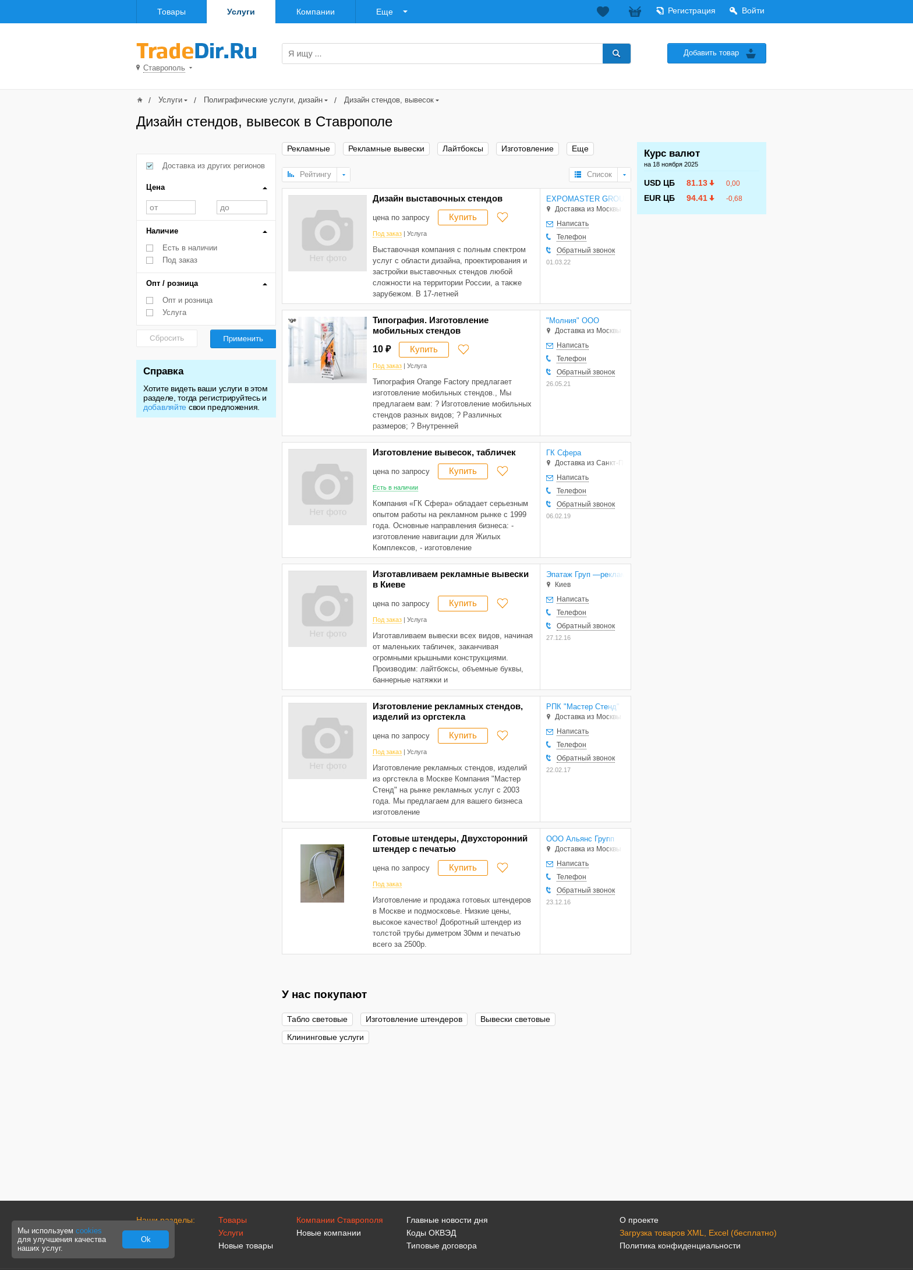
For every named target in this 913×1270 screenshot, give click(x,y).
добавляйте (164, 407)
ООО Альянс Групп (580, 838)
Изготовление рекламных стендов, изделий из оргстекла (448, 711)
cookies (89, 1230)
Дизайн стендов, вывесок (389, 99)
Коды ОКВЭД (431, 1232)
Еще (384, 11)
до (242, 207)
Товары (171, 11)
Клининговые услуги (325, 1037)
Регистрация (692, 10)
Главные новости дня (447, 1220)
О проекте (639, 1220)
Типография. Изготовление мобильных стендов (431, 325)
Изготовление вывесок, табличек (444, 452)
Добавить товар (711, 52)
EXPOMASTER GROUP (585, 198)
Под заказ (179, 260)
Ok (146, 1239)
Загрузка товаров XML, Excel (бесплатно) (698, 1232)
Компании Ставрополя (339, 1220)
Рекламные (308, 148)
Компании (315, 11)
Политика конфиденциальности (680, 1245)
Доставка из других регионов (213, 165)
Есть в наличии (189, 247)
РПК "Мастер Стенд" (583, 706)
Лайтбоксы (463, 148)
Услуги (241, 11)
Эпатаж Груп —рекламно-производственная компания (585, 574)
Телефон (571, 237)
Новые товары (245, 1245)
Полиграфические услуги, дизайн (263, 99)
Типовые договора (441, 1245)
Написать (573, 224)
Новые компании (328, 1232)
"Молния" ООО (572, 320)
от (171, 207)
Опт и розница (187, 300)
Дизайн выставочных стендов (437, 198)
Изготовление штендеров (414, 1019)
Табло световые (317, 1019)
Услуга (174, 312)
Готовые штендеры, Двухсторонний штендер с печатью (450, 843)
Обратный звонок (586, 250)
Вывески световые (515, 1019)
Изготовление (527, 148)
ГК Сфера (563, 452)
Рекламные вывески (386, 148)
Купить (463, 217)
